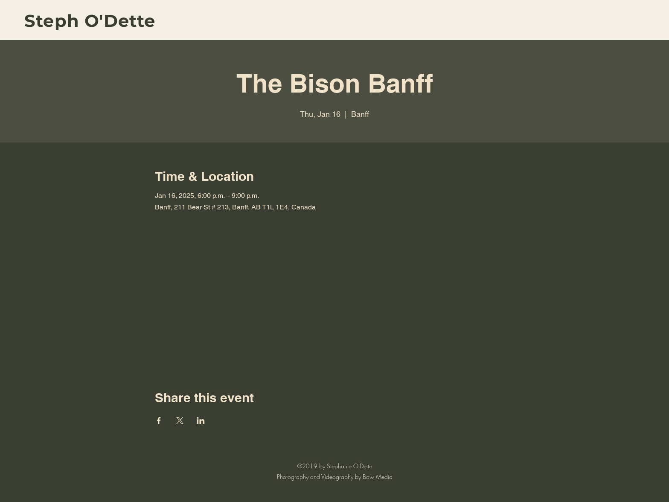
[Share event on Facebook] (159, 420)
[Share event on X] (180, 420)
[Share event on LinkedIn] (201, 420)
